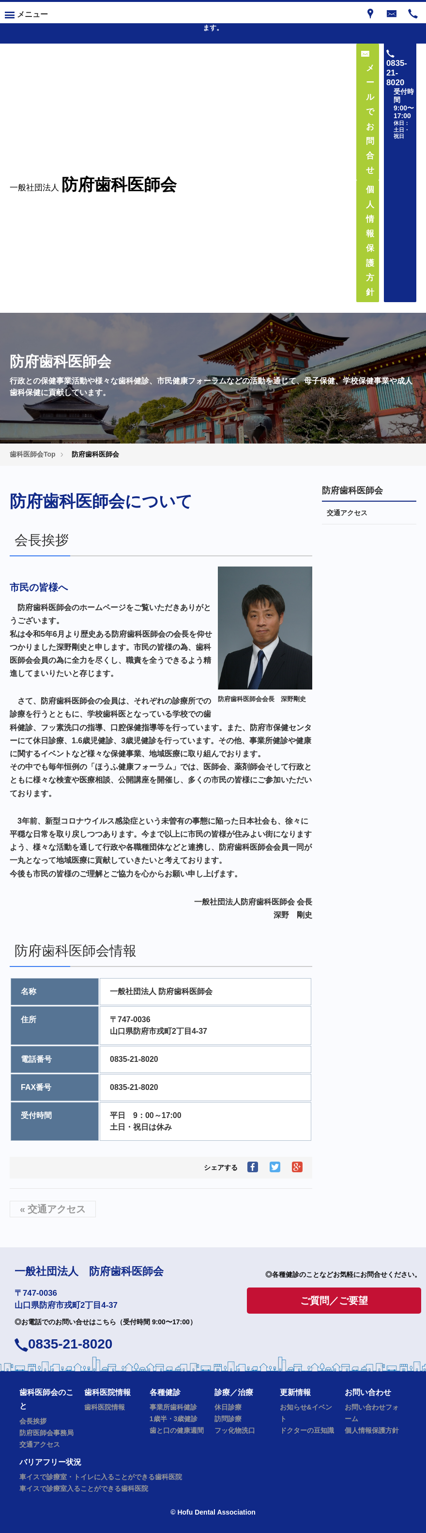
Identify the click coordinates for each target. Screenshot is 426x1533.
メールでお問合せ (367, 112)
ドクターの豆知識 (307, 1430)
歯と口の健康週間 (177, 1430)
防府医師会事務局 (46, 1433)
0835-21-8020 (70, 1343)
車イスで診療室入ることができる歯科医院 (83, 1488)
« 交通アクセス (53, 1209)
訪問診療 (228, 1419)
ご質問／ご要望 (334, 1300)
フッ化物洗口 (234, 1430)
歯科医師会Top (33, 454)
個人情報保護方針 (372, 1430)
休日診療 (228, 1407)
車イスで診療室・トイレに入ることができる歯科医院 (100, 1477)
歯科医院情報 (104, 1407)
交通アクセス (347, 513)
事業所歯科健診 (173, 1407)
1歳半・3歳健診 (174, 1419)
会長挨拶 (32, 1421)
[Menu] (26, 12)
